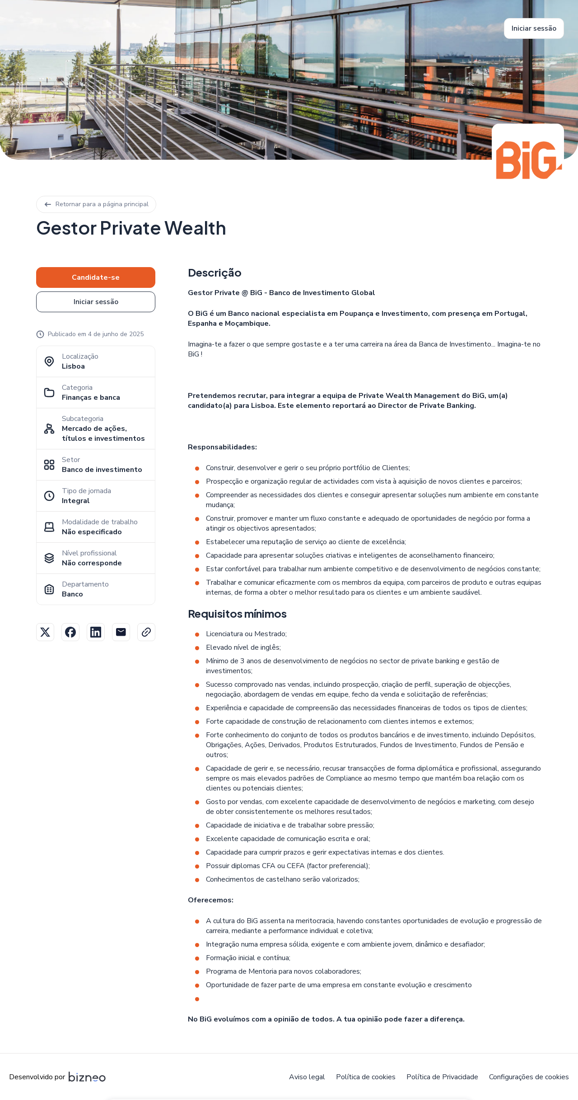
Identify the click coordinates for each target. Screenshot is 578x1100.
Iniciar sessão (534, 28)
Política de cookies (366, 1077)
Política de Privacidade (442, 1077)
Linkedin (96, 632)
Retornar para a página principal (96, 204)
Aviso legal (307, 1077)
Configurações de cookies (529, 1077)
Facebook (70, 632)
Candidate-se (96, 277)
